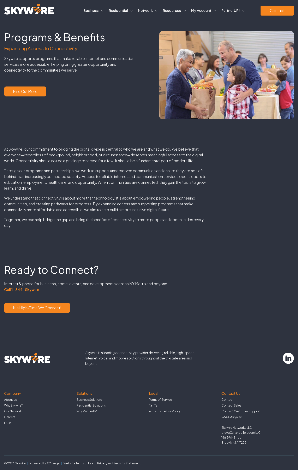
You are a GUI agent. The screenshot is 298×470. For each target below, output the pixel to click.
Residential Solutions (91, 405)
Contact (277, 10)
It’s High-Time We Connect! (37, 307)
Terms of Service (160, 399)
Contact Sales (231, 405)
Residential (118, 10)
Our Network (13, 411)
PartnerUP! (230, 10)
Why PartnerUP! (87, 411)
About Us (10, 399)
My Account (201, 10)
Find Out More (25, 91)
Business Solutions (89, 399)
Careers (9, 417)
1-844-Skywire (231, 417)
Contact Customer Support (241, 411)
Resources (172, 10)
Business (91, 10)
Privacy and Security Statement (119, 463)
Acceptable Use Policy (164, 411)
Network (145, 10)
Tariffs (153, 405)
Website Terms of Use (78, 463)
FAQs (7, 423)
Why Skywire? (13, 405)
